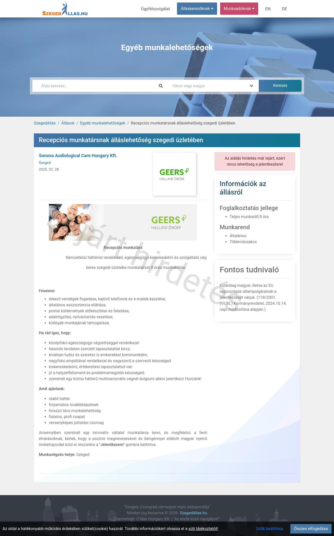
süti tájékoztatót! (203, 528)
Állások (67, 123)
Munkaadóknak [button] (241, 8)
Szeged (45, 163)
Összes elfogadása (311, 528)
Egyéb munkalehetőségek (102, 123)
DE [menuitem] (284, 8)
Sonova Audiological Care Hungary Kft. (78, 155)
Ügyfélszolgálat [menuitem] (158, 8)
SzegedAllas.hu (193, 513)
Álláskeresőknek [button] (199, 8)
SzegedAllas (45, 123)
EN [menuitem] (269, 8)
